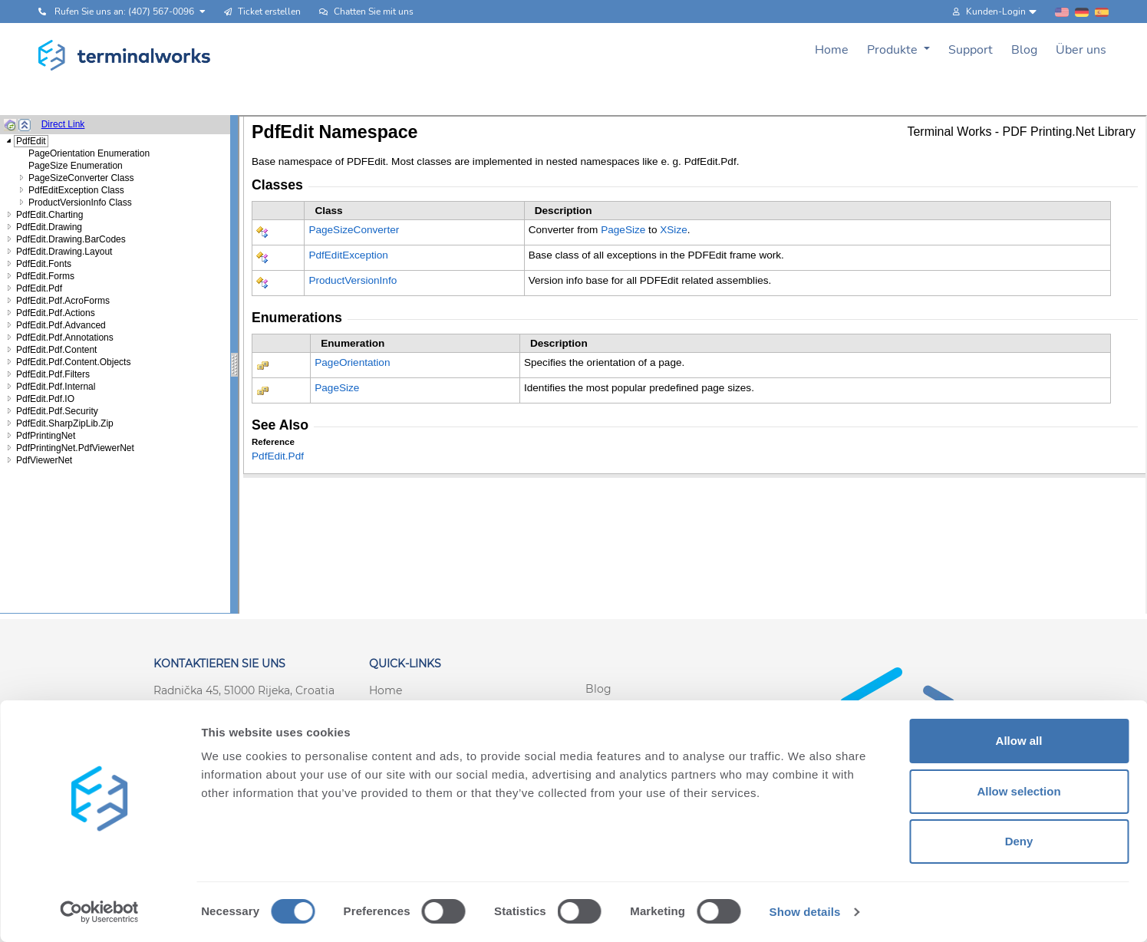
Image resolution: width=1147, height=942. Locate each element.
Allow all (1019, 740)
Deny (1019, 841)
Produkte (894, 49)
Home (832, 49)
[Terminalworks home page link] (124, 55)
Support (970, 49)
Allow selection (1018, 791)
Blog (1024, 49)
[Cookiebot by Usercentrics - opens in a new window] (99, 912)
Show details (805, 911)
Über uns (1081, 49)
